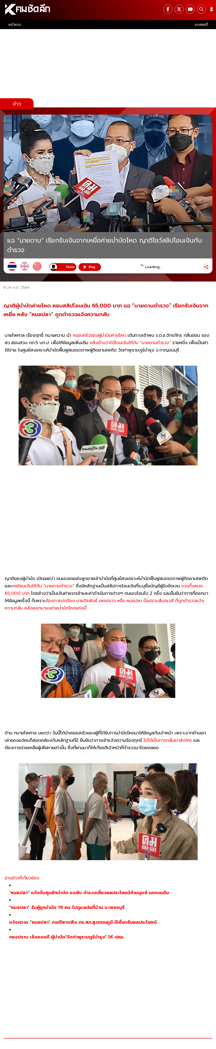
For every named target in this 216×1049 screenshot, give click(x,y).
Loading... (153, 267)
